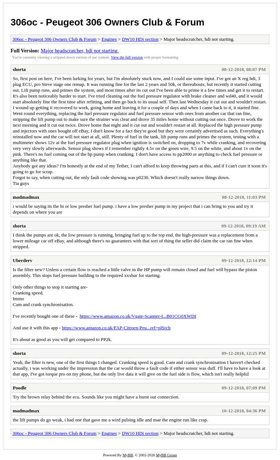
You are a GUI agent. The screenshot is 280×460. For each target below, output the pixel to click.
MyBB (127, 455)
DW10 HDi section (140, 39)
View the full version (127, 57)
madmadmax (26, 197)
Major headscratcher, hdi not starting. (80, 50)
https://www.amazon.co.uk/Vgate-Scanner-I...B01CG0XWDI (138, 316)
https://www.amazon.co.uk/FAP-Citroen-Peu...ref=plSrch (116, 327)
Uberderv (22, 260)
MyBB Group (166, 455)
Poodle (20, 387)
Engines (109, 39)
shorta (19, 69)
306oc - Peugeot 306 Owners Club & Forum (108, 22)
